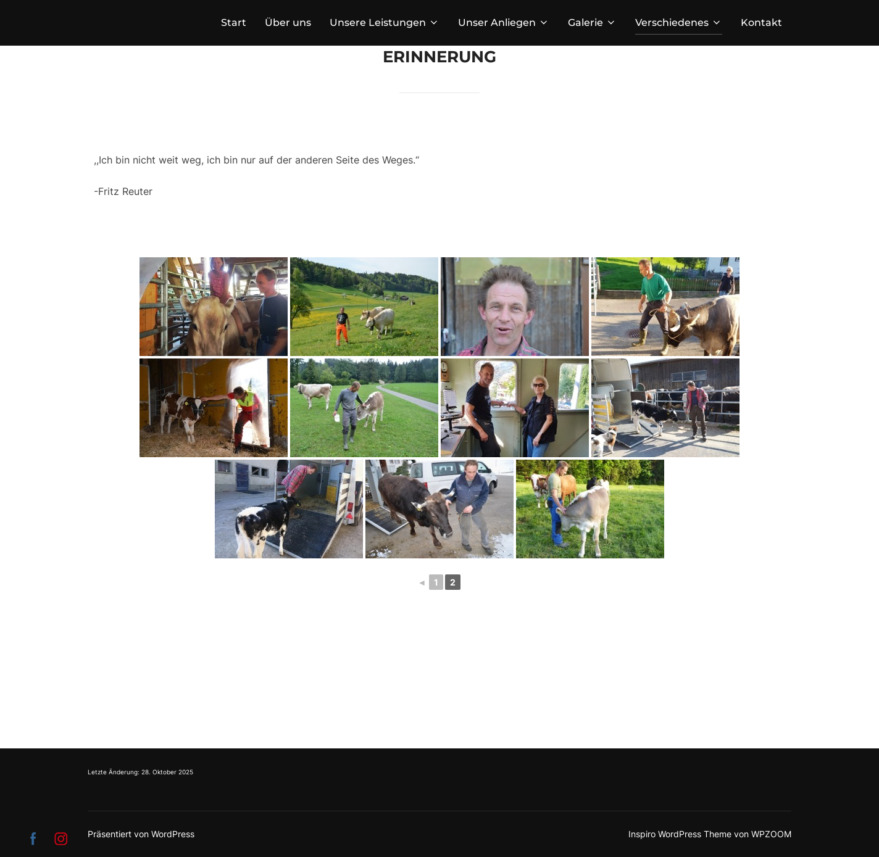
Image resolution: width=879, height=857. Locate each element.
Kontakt (761, 22)
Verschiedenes (678, 22)
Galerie (592, 22)
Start (233, 22)
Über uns (288, 22)
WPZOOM (771, 834)
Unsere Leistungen (385, 22)
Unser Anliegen (503, 22)
